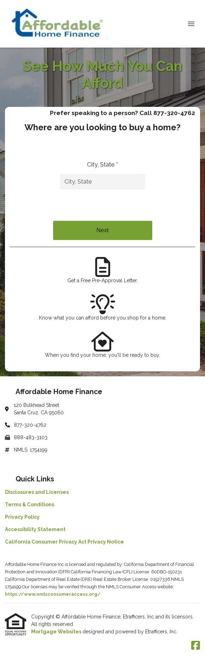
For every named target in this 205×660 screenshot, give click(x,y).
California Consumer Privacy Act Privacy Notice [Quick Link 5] (64, 542)
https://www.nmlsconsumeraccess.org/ (53, 594)
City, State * (102, 164)
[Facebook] (195, 645)
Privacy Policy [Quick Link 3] (22, 517)
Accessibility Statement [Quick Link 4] (35, 529)
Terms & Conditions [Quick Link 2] (29, 504)
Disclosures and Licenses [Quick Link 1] (37, 492)
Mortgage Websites (56, 631)
